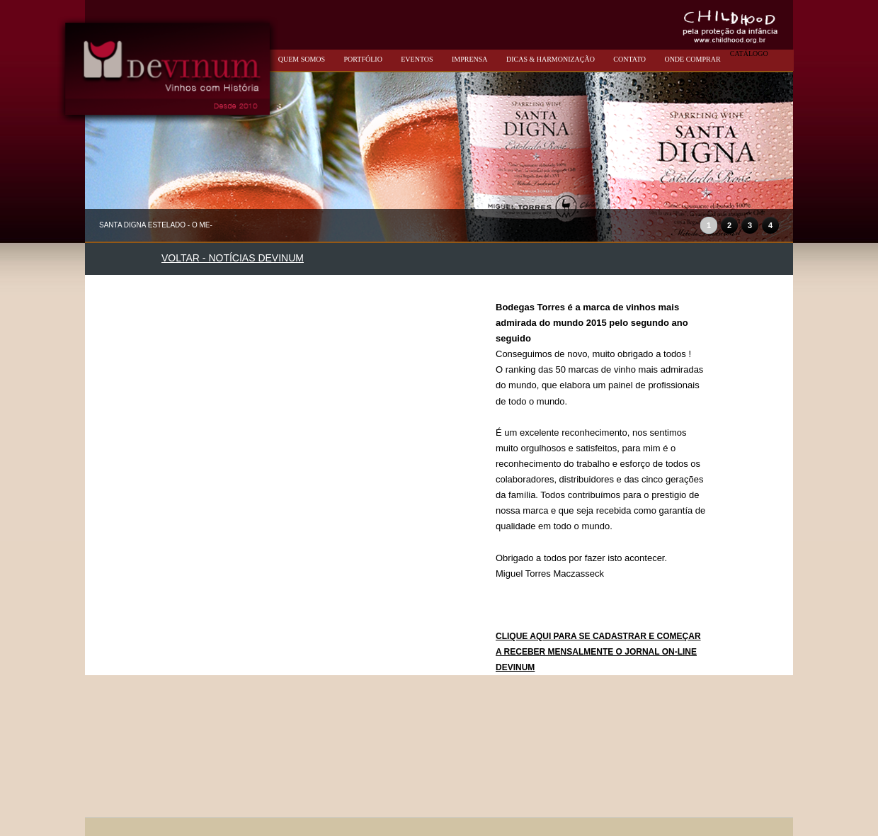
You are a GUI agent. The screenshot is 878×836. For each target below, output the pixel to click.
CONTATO (629, 59)
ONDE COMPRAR (692, 59)
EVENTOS (417, 59)
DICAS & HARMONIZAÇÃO (550, 59)
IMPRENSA (470, 59)
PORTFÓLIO (362, 59)
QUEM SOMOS (301, 59)
